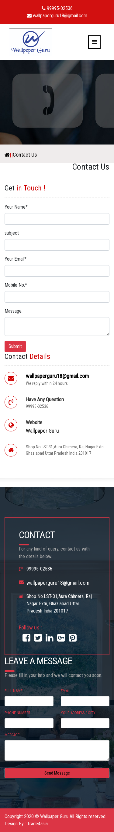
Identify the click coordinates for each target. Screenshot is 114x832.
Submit (15, 346)
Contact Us (25, 154)
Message (12, 735)
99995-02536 (57, 8)
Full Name (13, 690)
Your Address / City (78, 712)
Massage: (13, 311)
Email (66, 690)
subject (12, 233)
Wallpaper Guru (42, 430)
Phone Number (17, 712)
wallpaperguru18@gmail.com (57, 15)
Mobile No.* (16, 285)
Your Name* (16, 207)
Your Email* (15, 259)
